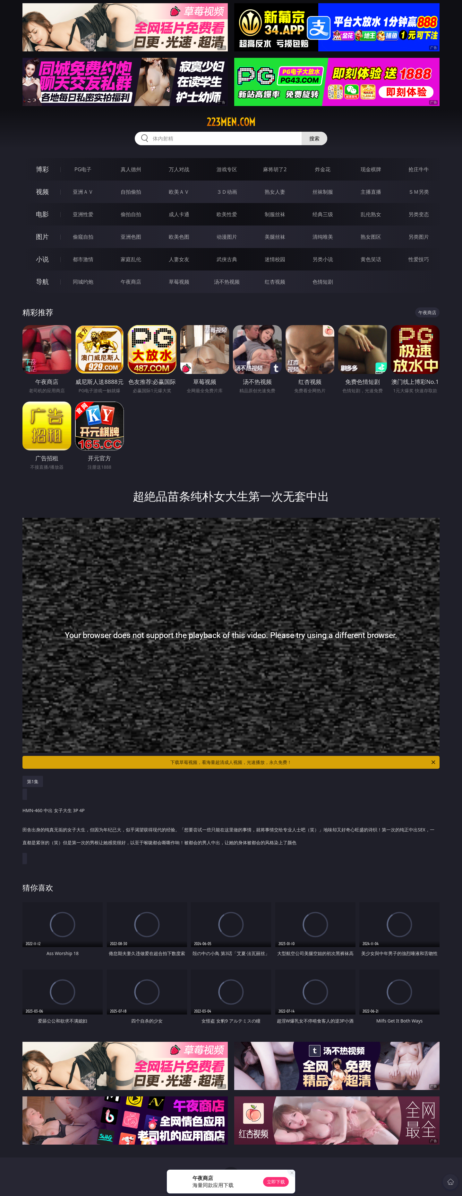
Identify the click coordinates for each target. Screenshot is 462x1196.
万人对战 (179, 169)
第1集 (32, 781)
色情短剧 (322, 281)
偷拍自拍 (131, 214)
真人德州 (131, 169)
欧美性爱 (227, 214)
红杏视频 (275, 281)
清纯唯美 (322, 236)
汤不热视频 (227, 281)
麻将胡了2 (275, 169)
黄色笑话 (371, 259)
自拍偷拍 (131, 191)
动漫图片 (227, 236)
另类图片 (418, 236)
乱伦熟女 (371, 214)
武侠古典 (227, 259)
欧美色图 (179, 236)
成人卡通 (179, 214)
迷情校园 (275, 259)
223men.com (231, 122)
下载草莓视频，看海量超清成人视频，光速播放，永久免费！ (303, 762)
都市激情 (83, 259)
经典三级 (322, 214)
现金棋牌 (371, 169)
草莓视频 (179, 281)
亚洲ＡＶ (83, 191)
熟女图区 (371, 236)
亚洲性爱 (83, 214)
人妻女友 (179, 259)
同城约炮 (83, 281)
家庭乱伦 (131, 259)
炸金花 (322, 169)
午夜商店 (131, 281)
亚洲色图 (131, 236)
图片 (42, 236)
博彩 (42, 169)
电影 (42, 214)
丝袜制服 (322, 191)
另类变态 (418, 214)
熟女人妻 (275, 191)
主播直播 (371, 191)
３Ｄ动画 (227, 191)
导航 (42, 281)
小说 (42, 259)
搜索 (314, 138)
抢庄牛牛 (418, 169)
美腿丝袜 (275, 236)
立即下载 (276, 1182)
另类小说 (322, 259)
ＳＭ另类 (418, 191)
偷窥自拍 (83, 236)
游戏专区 (227, 169)
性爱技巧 (418, 259)
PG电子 (82, 169)
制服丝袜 (275, 214)
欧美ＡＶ (179, 191)
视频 (42, 191)
